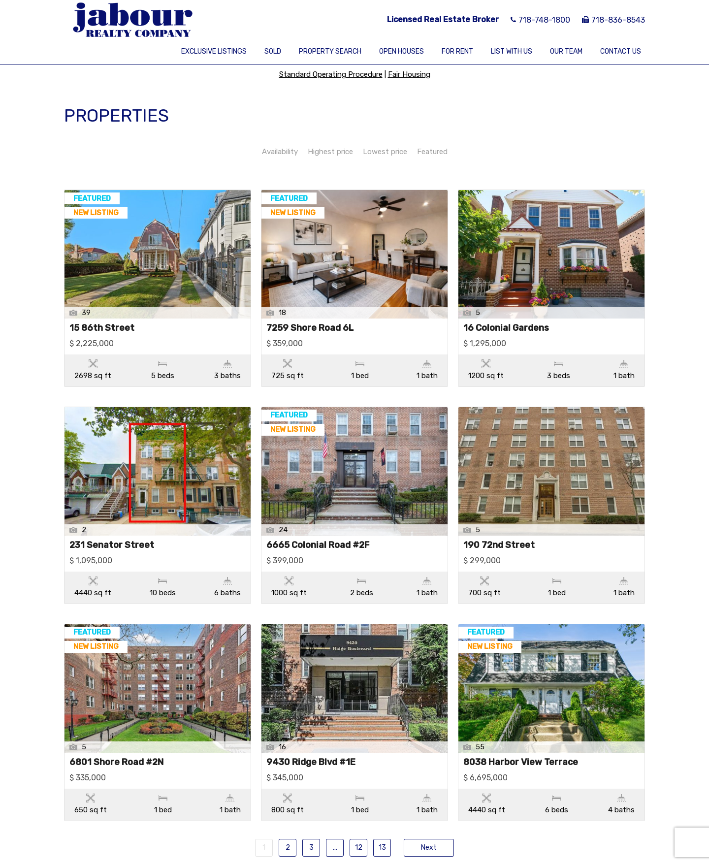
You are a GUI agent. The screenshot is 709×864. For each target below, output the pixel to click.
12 (358, 785)
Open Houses (401, 51)
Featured (432, 151)
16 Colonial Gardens (506, 328)
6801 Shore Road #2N (116, 721)
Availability (280, 151)
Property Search (330, 51)
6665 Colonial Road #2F (317, 525)
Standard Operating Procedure (331, 74)
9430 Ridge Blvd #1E (310, 721)
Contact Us (620, 51)
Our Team (566, 51)
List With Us (511, 51)
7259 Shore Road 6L (310, 328)
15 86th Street (101, 328)
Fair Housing (409, 74)
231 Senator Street (111, 525)
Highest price (330, 151)
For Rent (457, 51)
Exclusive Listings (214, 51)
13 (382, 785)
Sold (272, 51)
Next (429, 785)
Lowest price (385, 151)
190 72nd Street (499, 525)
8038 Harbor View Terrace (520, 721)
